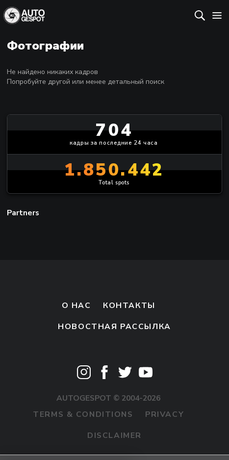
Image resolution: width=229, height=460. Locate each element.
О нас (76, 305)
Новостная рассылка (114, 326)
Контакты (129, 305)
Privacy (164, 414)
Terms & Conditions (83, 414)
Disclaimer (114, 435)
